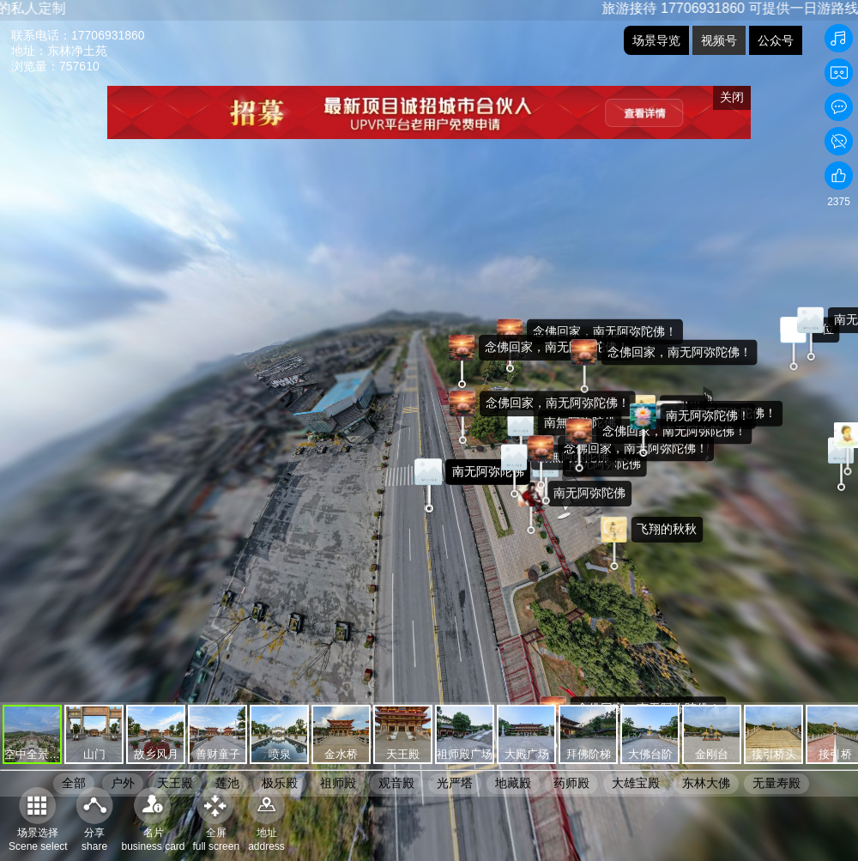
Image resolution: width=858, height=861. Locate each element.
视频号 (719, 40)
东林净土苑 (77, 51)
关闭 (732, 97)
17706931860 (108, 35)
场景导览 (656, 40)
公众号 (776, 40)
